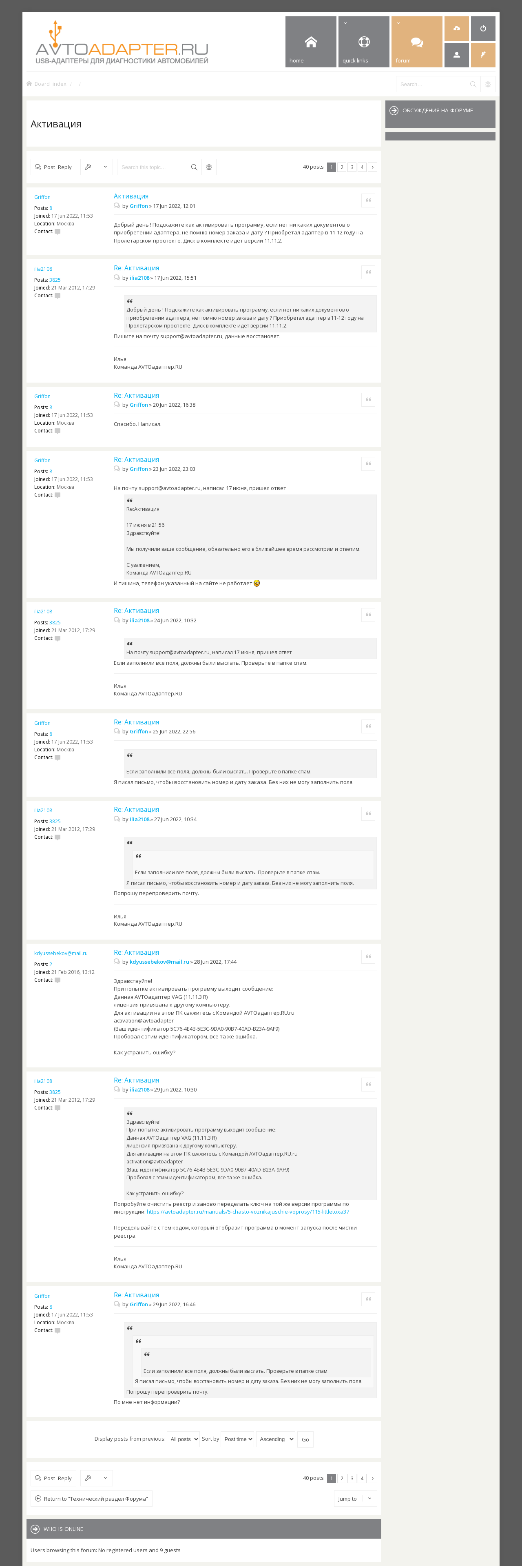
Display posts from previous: (147, 1438)
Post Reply (58, 166)
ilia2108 (43, 268)
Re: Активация (136, 267)
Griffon (42, 197)
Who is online (63, 1529)
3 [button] (352, 167)
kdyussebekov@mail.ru (61, 953)
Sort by (228, 1438)
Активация (56, 123)
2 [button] (342, 167)
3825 (55, 279)
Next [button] (372, 167)
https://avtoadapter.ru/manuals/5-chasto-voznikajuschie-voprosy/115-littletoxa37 (248, 1211)
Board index (50, 83)
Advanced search (208, 167)
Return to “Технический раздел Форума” (96, 1498)
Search (194, 167)
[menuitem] (457, 28)
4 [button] (362, 167)
